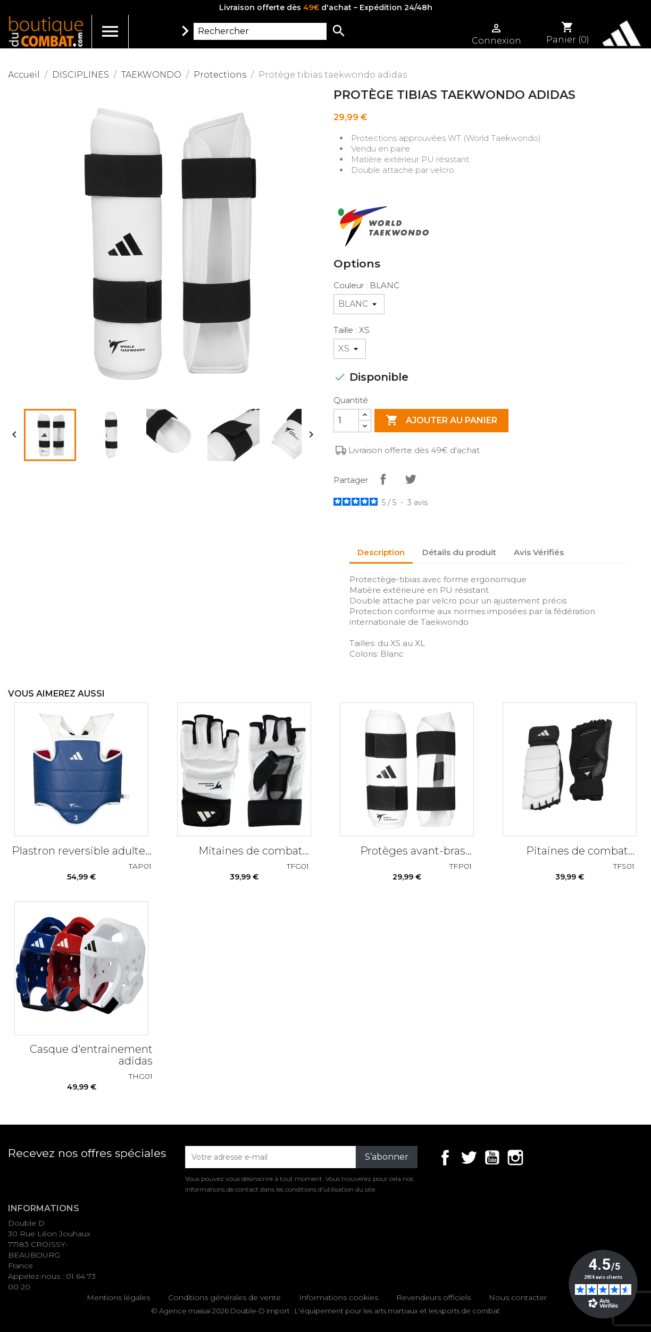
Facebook (445, 1157)
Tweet (410, 479)
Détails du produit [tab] (459, 552)
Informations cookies (338, 1297)
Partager (383, 479)
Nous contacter (518, 1297)
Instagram (515, 1157)
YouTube (492, 1157)
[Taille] (349, 349)
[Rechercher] (260, 31)
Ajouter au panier (441, 421)
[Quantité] (346, 420)
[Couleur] (359, 304)
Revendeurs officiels (433, 1297)
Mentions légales (118, 1297)
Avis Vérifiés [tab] (539, 552)
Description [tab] (381, 552)
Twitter (468, 1157)
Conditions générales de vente (224, 1297)
